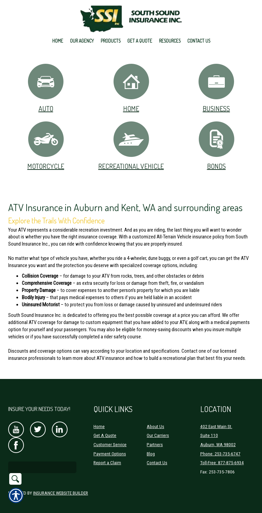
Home (131, 88)
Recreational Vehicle (131, 145)
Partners (155, 436)
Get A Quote (104, 426)
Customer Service (110, 436)
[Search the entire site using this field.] (42, 458)
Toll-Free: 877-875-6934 (222, 454)
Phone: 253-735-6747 (220, 445)
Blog (151, 445)
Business (216, 88)
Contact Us (157, 454)
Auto (45, 88)
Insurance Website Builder (60, 484)
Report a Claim (107, 454)
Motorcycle (46, 145)
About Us (155, 417)
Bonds (216, 145)
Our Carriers (158, 426)
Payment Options (109, 445)
